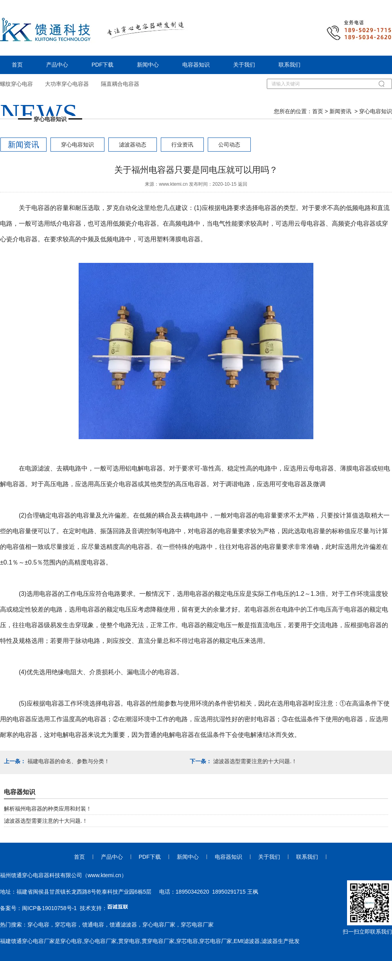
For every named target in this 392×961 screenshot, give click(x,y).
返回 (242, 184)
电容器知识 (196, 65)
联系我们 (289, 65)
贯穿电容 (129, 941)
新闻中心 (148, 65)
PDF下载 (102, 65)
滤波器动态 (132, 144)
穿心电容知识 (77, 144)
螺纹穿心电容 (16, 84)
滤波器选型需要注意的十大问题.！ (254, 761)
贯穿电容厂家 (158, 941)
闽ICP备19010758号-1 (49, 908)
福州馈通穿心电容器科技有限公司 (41, 875)
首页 (17, 65)
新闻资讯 (340, 111)
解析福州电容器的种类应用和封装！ (48, 808)
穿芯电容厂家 (197, 924)
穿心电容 (38, 924)
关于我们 (244, 65)
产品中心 (57, 65)
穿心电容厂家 (158, 924)
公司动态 (229, 144)
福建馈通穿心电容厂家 (27, 941)
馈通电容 (93, 924)
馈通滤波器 (123, 924)
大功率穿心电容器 (67, 84)
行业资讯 (182, 144)
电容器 (40, 208)
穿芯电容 (66, 924)
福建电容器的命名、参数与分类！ (68, 761)
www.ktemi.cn (173, 184)
